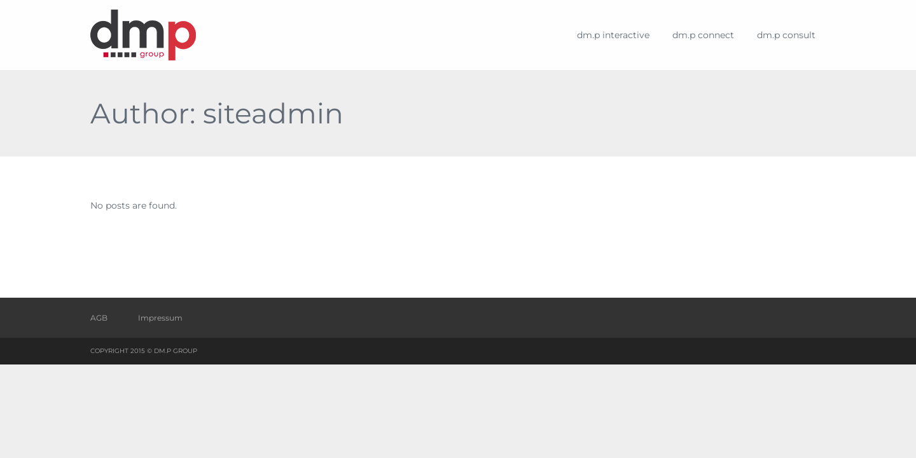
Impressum (160, 318)
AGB (99, 318)
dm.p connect (703, 35)
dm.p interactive (613, 35)
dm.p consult (786, 35)
